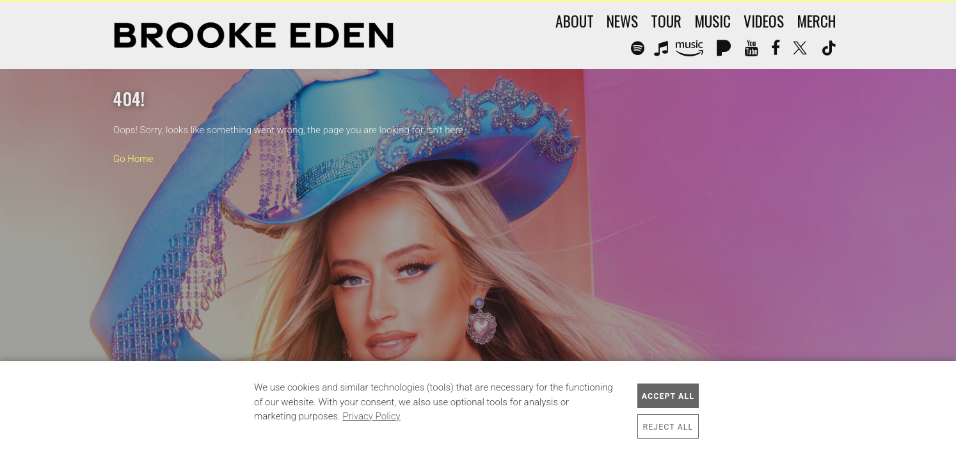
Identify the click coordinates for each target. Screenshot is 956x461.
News (622, 21)
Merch (816, 21)
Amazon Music (691, 49)
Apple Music (660, 49)
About (574, 21)
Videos (764, 21)
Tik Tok (828, 49)
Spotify (636, 49)
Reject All (668, 427)
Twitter (800, 49)
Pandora (724, 49)
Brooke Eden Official (253, 35)
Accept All (668, 396)
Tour (666, 21)
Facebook (775, 49)
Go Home (133, 159)
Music (712, 21)
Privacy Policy (371, 416)
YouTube (751, 49)
